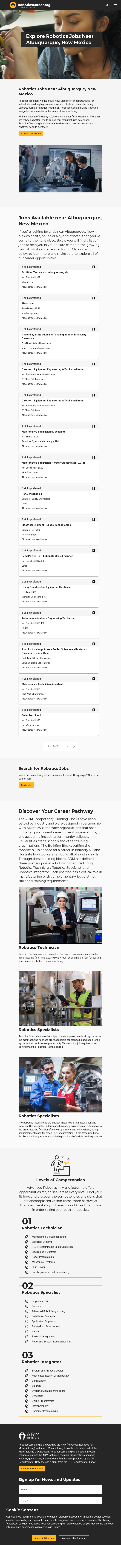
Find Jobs (26, 785)
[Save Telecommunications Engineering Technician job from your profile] (93, 613)
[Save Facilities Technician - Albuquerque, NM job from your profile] (93, 267)
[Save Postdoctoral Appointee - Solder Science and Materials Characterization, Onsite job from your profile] (93, 644)
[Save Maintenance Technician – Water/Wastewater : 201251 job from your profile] (93, 457)
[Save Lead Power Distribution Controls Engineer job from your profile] (93, 551)
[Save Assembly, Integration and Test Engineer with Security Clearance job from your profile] (93, 329)
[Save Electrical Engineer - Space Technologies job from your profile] (93, 520)
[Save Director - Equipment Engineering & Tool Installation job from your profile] (93, 364)
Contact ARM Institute (32, 1468)
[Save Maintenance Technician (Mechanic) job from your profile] (93, 426)
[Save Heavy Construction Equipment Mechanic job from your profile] (93, 582)
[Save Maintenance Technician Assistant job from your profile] (93, 679)
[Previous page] (68, 746)
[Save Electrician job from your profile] (93, 298)
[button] (107, 5)
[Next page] (74, 746)
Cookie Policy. (52, 1527)
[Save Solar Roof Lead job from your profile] (93, 710)
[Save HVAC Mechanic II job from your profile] (93, 489)
